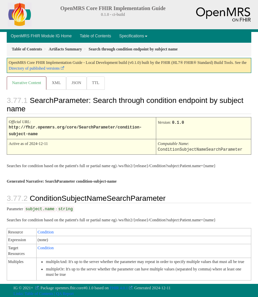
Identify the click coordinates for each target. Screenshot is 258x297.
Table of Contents (95, 36)
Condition (46, 231)
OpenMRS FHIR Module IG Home (41, 36)
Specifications (133, 36)
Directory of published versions (34, 68)
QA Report (65, 292)
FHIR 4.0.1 (119, 287)
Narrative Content (26, 82)
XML (56, 82)
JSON (76, 82)
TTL (95, 82)
